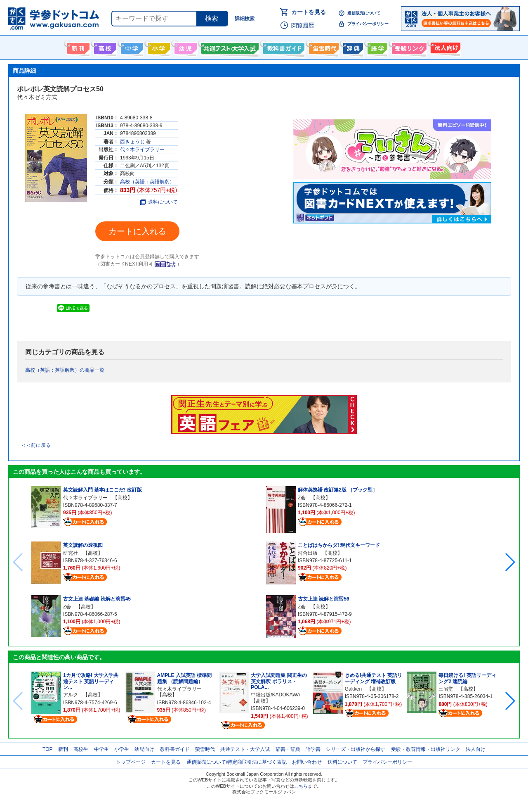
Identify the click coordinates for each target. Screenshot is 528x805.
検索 (211, 18)
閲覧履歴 (302, 25)
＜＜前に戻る (36, 445)
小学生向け (157, 47)
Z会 (67, 607)
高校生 (80, 749)
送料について (159, 202)
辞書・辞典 (288, 749)
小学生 (121, 749)
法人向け (444, 47)
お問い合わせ (307, 762)
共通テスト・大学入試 (229, 47)
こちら (301, 786)
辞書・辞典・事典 (352, 47)
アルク (70, 695)
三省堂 (445, 689)
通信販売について (363, 13)
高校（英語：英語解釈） (147, 182)
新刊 (63, 749)
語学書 (376, 47)
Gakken (353, 689)
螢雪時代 (323, 47)
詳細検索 (245, 18)
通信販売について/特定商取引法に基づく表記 (236, 762)
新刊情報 (77, 47)
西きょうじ (132, 142)
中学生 (101, 749)
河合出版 (308, 553)
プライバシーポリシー (368, 23)
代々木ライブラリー (142, 149)
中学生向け (131, 47)
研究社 (70, 553)
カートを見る (308, 12)
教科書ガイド (283, 47)
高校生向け (104, 47)
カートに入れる (137, 231)
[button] (509, 562)
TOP (47, 749)
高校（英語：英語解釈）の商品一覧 (64, 370)
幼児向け (184, 47)
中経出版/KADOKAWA (275, 695)
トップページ (131, 762)
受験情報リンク (408, 47)
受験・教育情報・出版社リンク (425, 749)
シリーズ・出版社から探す (355, 749)
